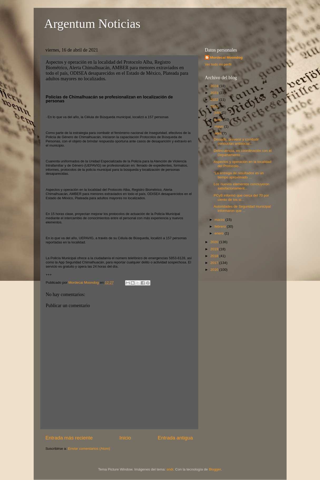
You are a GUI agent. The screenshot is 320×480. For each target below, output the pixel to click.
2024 (214, 86)
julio (218, 112)
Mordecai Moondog (226, 57)
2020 (214, 242)
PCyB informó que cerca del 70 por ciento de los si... (241, 197)
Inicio (125, 438)
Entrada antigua (175, 438)
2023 (214, 93)
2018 (214, 256)
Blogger (215, 469)
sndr (169, 469)
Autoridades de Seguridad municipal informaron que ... (242, 208)
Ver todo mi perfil (218, 64)
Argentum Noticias (92, 24)
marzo (220, 220)
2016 (214, 270)
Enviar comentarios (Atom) (89, 449)
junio (219, 120)
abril (218, 133)
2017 (214, 263)
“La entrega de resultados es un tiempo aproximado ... (239, 175)
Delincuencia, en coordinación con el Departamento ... (243, 153)
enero (220, 233)
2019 (214, 249)
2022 (214, 100)
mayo (219, 126)
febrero (221, 226)
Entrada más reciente (69, 438)
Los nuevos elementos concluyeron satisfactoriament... (241, 186)
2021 (214, 106)
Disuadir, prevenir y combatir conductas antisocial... (236, 141)
